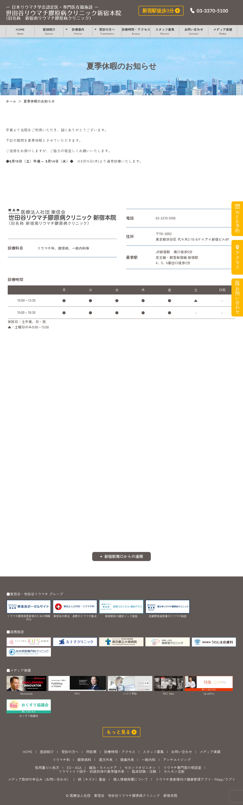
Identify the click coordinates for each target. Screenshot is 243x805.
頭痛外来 (127, 759)
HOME (20, 31)
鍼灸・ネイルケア (103, 767)
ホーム (11, 101)
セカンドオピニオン (140, 767)
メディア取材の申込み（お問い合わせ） (39, 779)
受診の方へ (107, 31)
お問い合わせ (193, 31)
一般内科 (148, 759)
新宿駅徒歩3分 (158, 10)
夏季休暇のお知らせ (64, 12)
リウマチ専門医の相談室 (182, 767)
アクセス (237, 260)
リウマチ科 (61, 759)
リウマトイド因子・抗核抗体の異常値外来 (91, 771)
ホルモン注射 (174, 771)
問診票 (91, 751)
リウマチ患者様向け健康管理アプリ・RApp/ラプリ (195, 779)
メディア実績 (222, 31)
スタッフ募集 (165, 31)
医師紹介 (49, 31)
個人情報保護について (130, 779)
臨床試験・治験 (144, 771)
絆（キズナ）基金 (92, 779)
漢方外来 (106, 759)
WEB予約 (237, 221)
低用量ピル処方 (47, 767)
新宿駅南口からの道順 (123, 556)
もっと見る (118, 731)
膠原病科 (84, 759)
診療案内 (78, 31)
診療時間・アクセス (136, 31)
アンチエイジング (177, 759)
